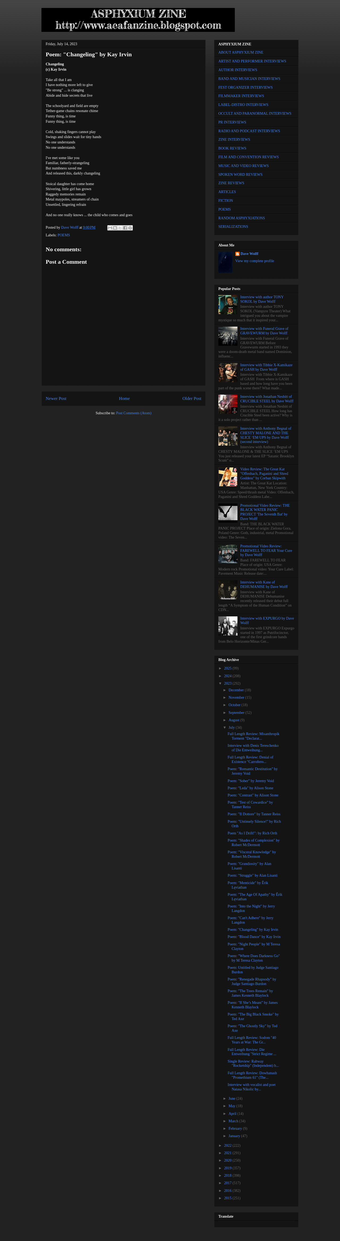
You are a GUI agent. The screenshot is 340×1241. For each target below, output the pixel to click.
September (236, 713)
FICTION (225, 201)
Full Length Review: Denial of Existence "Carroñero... (250, 759)
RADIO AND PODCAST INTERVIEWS (249, 131)
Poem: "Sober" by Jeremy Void (251, 781)
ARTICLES (227, 192)
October (234, 705)
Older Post (191, 398)
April (232, 1114)
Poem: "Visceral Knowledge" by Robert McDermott (252, 854)
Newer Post (56, 398)
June (232, 1099)
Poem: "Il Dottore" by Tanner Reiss (254, 814)
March (233, 1121)
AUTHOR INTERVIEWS (237, 70)
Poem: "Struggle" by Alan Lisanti (253, 875)
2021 (228, 1153)
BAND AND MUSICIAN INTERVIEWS (249, 79)
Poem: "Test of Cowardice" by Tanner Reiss (250, 804)
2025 (228, 668)
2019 (228, 1168)
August (234, 720)
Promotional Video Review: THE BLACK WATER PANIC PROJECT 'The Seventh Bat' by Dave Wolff (265, 512)
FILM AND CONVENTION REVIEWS (248, 157)
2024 (228, 676)
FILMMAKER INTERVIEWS (241, 96)
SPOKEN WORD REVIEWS (240, 175)
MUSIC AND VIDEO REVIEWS (243, 166)
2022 (228, 1146)
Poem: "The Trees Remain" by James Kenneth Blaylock (250, 993)
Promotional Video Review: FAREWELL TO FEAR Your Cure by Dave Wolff (266, 550)
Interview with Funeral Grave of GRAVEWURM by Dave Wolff (264, 331)
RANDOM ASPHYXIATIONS (241, 218)
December (236, 690)
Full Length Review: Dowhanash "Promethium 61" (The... (252, 1075)
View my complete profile (254, 261)
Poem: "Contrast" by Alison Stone (253, 795)
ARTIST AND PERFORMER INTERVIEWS (252, 61)
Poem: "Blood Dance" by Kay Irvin (254, 937)
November (236, 698)
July (232, 728)
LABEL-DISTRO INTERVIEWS (243, 105)
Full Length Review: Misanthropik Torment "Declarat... (253, 736)
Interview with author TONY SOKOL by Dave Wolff (262, 299)
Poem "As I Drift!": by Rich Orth (252, 833)
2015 (228, 1198)
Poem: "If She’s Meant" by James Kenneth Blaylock (253, 1005)
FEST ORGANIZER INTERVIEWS (245, 87)
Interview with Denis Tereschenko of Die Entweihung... (253, 748)
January (234, 1136)
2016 (228, 1191)
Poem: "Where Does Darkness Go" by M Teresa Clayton (254, 958)
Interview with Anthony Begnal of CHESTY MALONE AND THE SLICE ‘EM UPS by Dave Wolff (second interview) (265, 435)
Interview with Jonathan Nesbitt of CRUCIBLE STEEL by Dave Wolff (267, 399)
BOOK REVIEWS (232, 148)
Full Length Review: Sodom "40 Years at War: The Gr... (252, 1040)
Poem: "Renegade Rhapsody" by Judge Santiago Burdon (252, 981)
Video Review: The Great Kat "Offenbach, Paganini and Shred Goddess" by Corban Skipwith (264, 473)
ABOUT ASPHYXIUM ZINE (240, 52)
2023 (228, 683)
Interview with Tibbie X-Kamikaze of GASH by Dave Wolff (266, 367)
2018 (228, 1176)
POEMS (64, 235)
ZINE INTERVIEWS (234, 140)
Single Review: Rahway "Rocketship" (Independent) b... (253, 1063)
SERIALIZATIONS (233, 227)
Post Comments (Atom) (133, 413)
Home (124, 398)
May (232, 1106)
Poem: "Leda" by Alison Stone (250, 788)
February (235, 1129)
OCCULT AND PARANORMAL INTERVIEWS (254, 114)
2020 (228, 1160)
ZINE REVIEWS (231, 183)
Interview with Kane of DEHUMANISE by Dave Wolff (264, 584)
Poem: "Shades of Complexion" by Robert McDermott (254, 842)
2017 (228, 1183)
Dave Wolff (249, 254)
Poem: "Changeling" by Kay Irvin (253, 930)
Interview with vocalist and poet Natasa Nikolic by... (251, 1087)
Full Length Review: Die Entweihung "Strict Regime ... (252, 1052)
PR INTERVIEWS (232, 122)
